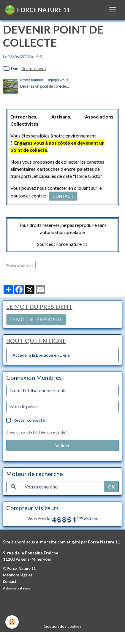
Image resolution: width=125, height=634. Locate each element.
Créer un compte (19, 432)
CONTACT (63, 196)
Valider (62, 445)
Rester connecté (29, 420)
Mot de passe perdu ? (50, 432)
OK (111, 486)
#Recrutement (19, 265)
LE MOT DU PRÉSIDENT (36, 319)
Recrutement (33, 68)
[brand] (37, 10)
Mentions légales (17, 575)
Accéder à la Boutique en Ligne (41, 355)
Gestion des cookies (63, 626)
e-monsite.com (51, 541)
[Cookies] (12, 622)
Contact (9, 581)
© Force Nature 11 (19, 568)
